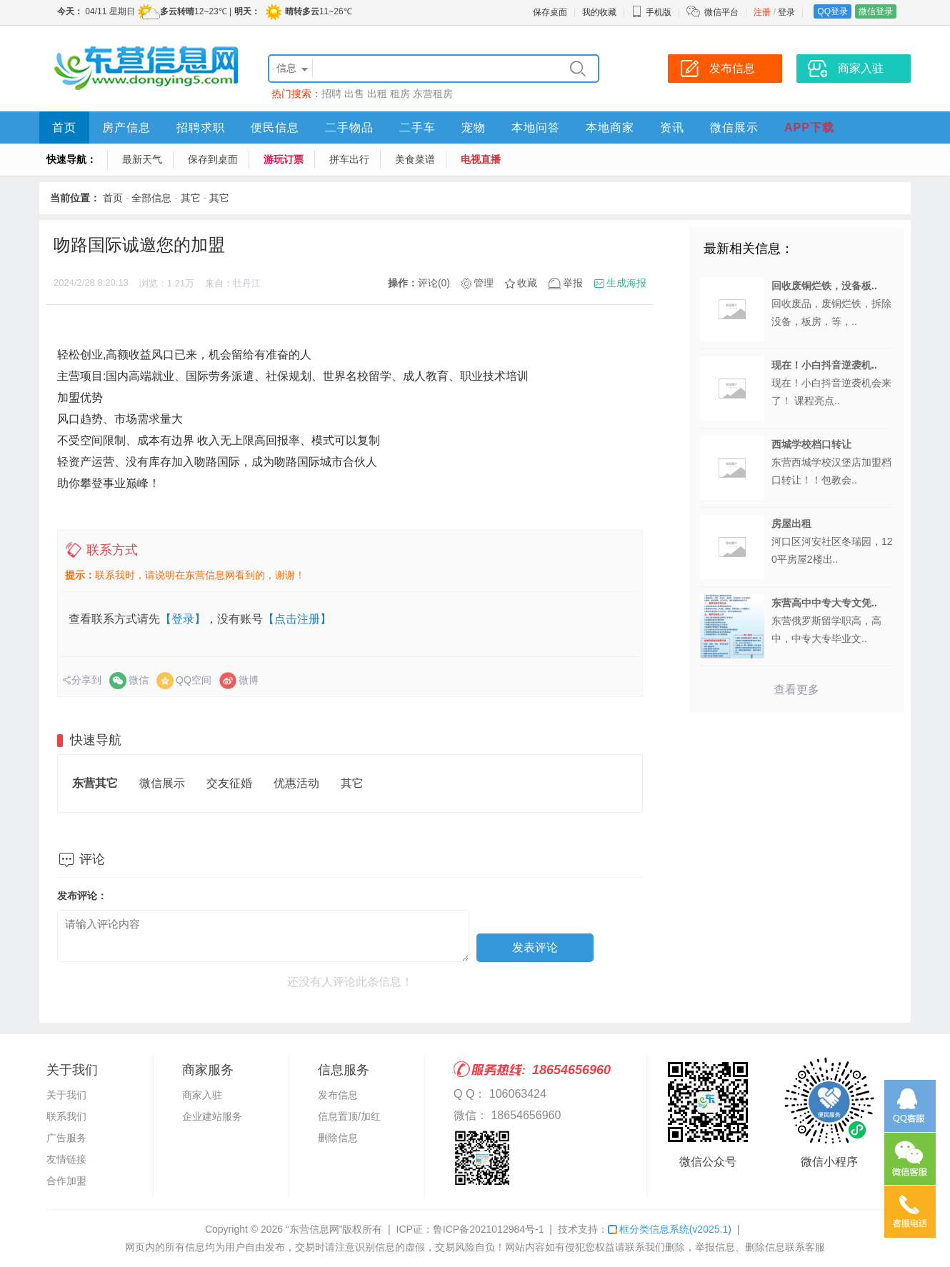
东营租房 (433, 93)
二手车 (417, 127)
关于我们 (66, 1095)
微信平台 (721, 12)
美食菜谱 (415, 159)
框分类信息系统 (669, 1229)
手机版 (651, 12)
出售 (354, 93)
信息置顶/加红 (349, 1116)
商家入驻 (202, 1095)
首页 (64, 127)
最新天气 (142, 159)
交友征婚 (229, 783)
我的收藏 (599, 12)
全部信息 (151, 198)
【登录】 (183, 619)
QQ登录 (832, 11)
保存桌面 (550, 12)
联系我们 (66, 1116)
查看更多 (796, 689)
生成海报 (626, 283)
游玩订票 (284, 159)
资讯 (672, 127)
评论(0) (434, 283)
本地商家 (610, 127)
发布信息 (338, 1095)
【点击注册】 (297, 619)
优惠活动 (296, 783)
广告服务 (66, 1137)
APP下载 (809, 127)
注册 (762, 12)
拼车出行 (349, 159)
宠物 (473, 127)
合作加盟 (66, 1180)
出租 (377, 93)
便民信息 (275, 127)
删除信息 (338, 1137)
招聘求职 (200, 127)
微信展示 (734, 127)
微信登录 (876, 11)
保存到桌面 (213, 159)
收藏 (527, 283)
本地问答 (535, 127)
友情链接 (66, 1159)
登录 (786, 12)
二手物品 (349, 127)
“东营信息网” (314, 1229)
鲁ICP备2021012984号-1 (488, 1229)
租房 (400, 93)
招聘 (331, 93)
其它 (191, 198)
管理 (484, 283)
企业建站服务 (212, 1116)
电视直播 (481, 159)
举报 (573, 283)
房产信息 (126, 127)
